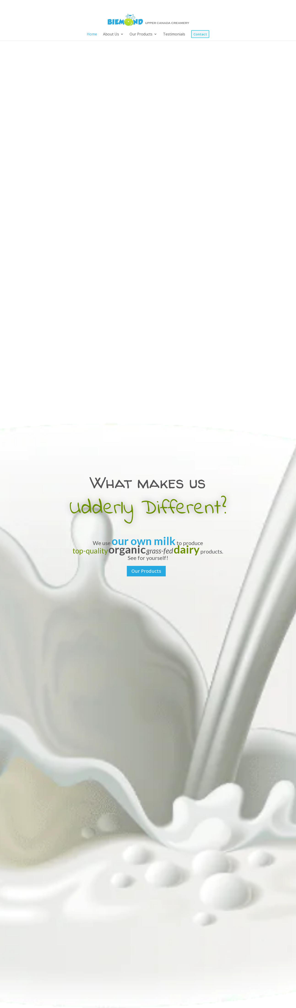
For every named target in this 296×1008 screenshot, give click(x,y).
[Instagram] (259, 5)
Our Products (146, 571)
